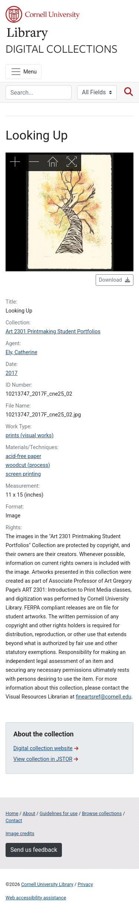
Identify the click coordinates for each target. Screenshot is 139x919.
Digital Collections (62, 48)
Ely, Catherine (21, 352)
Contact (14, 820)
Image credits (20, 833)
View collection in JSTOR (45, 759)
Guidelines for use (58, 813)
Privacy (85, 884)
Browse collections (102, 813)
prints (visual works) (29, 435)
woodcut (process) (28, 465)
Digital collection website (45, 748)
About (29, 813)
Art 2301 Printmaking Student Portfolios (53, 331)
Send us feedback (33, 849)
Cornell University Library (47, 884)
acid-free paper (23, 456)
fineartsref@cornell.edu (103, 697)
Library (28, 34)
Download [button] (114, 280)
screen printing (23, 474)
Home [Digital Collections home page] (12, 813)
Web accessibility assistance (36, 897)
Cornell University (43, 14)
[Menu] (24, 71)
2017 (11, 373)
